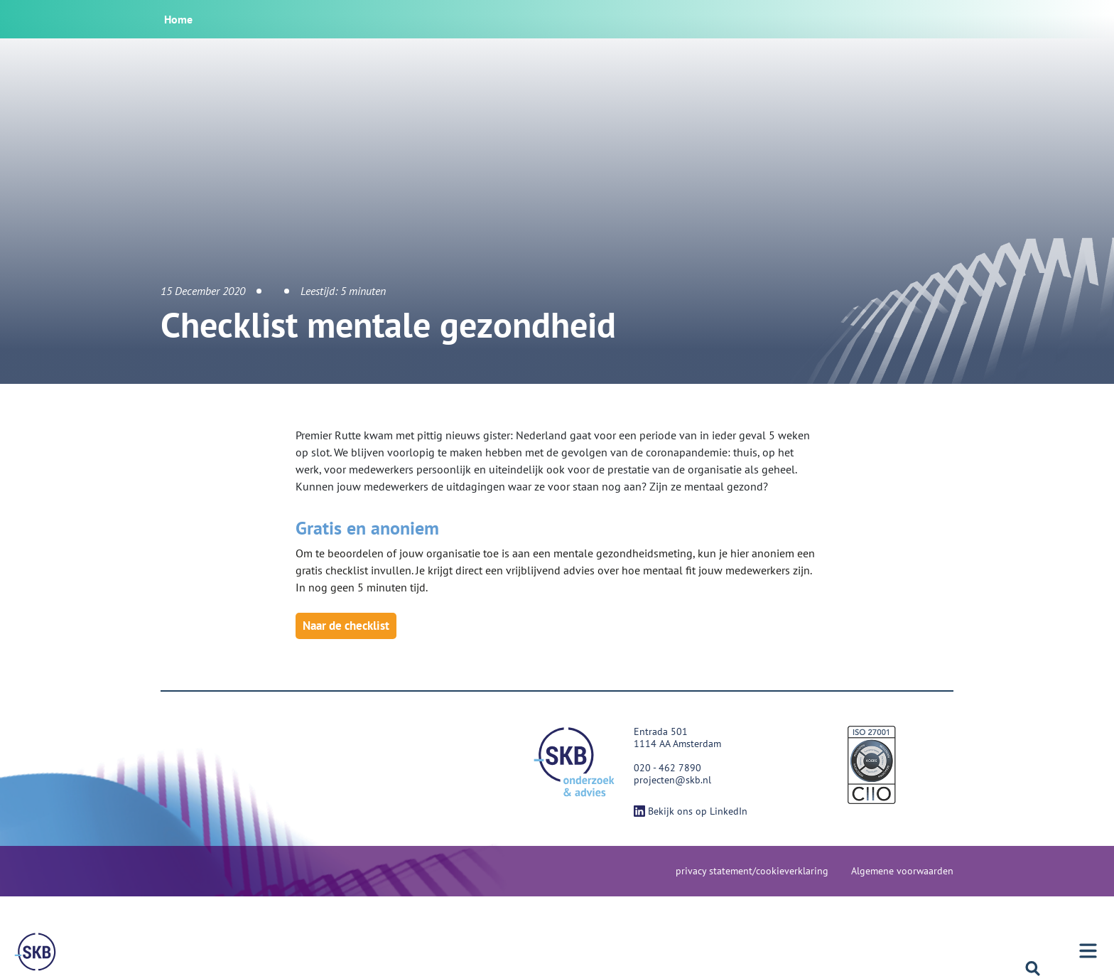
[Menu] (35, 952)
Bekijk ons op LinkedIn (690, 811)
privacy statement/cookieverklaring (752, 870)
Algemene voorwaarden (902, 870)
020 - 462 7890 (667, 767)
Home (178, 19)
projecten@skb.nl (672, 779)
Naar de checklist (346, 625)
